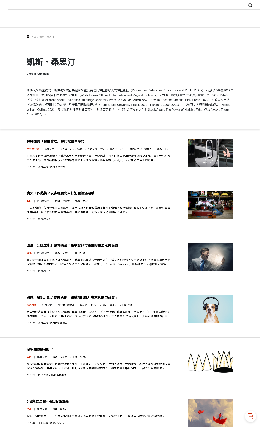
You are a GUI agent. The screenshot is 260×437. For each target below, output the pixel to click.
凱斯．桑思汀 (164, 149)
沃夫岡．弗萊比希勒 (71, 149)
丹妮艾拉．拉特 (96, 149)
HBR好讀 (80, 253)
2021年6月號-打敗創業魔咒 (52, 323)
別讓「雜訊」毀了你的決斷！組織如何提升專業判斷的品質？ (72, 297)
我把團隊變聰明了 (40, 349)
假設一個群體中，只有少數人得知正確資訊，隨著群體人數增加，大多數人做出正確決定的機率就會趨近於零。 (96, 416)
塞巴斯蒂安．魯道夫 (141, 149)
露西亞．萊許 (117, 149)
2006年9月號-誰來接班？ (51, 423)
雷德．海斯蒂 (60, 357)
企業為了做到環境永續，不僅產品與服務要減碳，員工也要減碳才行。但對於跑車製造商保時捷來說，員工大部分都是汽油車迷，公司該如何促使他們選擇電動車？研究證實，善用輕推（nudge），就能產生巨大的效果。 (98, 158)
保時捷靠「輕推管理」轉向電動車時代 (55, 141)
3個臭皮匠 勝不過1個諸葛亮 (48, 401)
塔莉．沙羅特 (62, 201)
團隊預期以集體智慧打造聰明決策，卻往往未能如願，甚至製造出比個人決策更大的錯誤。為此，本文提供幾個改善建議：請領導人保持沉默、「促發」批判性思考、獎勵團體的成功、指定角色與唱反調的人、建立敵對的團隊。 (98, 366)
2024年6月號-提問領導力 (51, 167)
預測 (29, 409)
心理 (29, 201)
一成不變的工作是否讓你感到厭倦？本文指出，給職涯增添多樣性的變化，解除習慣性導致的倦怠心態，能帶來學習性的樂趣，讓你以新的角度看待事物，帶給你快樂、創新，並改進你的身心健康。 (98, 210)
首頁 (33, 37)
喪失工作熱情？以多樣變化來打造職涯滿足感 (60, 193)
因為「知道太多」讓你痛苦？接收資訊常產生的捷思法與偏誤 (72, 245)
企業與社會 (33, 149)
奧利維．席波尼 (89, 305)
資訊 (29, 253)
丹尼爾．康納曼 (66, 305)
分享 (31, 167)
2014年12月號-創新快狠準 (52, 375)
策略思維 (31, 305)
